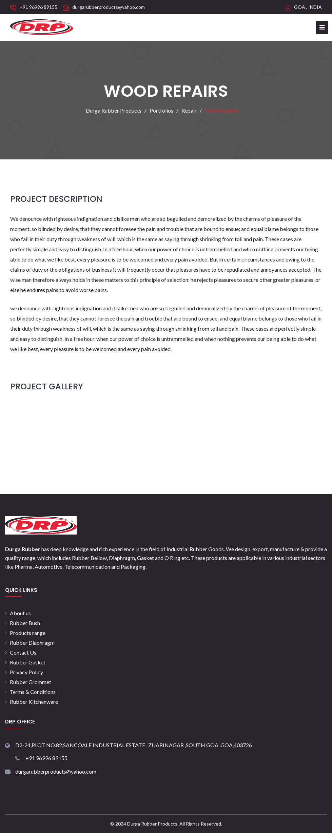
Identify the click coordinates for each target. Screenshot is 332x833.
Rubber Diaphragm (32, 642)
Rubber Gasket (27, 662)
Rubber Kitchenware (34, 701)
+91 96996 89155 (38, 7)
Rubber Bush (25, 623)
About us (20, 613)
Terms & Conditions (33, 692)
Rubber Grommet (30, 682)
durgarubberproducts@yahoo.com (108, 7)
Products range (27, 632)
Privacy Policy (26, 672)
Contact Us (23, 652)
